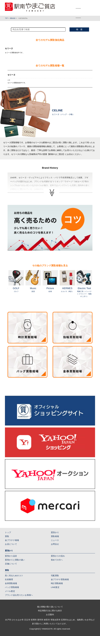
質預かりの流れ (58, 556)
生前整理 (9, 579)
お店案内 (50, 614)
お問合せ (55, 544)
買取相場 (12, 18)
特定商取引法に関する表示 (50, 610)
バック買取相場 (12, 587)
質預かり (55, 532)
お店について (11, 544)
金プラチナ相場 (12, 540)
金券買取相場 (11, 583)
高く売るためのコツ (14, 575)
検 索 (79, 29)
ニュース (55, 540)
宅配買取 (55, 575)
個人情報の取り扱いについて (50, 607)
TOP (6, 18)
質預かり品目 (11, 556)
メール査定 (10, 591)
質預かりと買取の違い (15, 560)
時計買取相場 (57, 583)
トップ (8, 532)
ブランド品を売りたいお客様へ (19, 595)
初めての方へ (57, 560)
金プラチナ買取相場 (60, 579)
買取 (7, 536)
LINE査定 (55, 587)
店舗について (11, 564)
